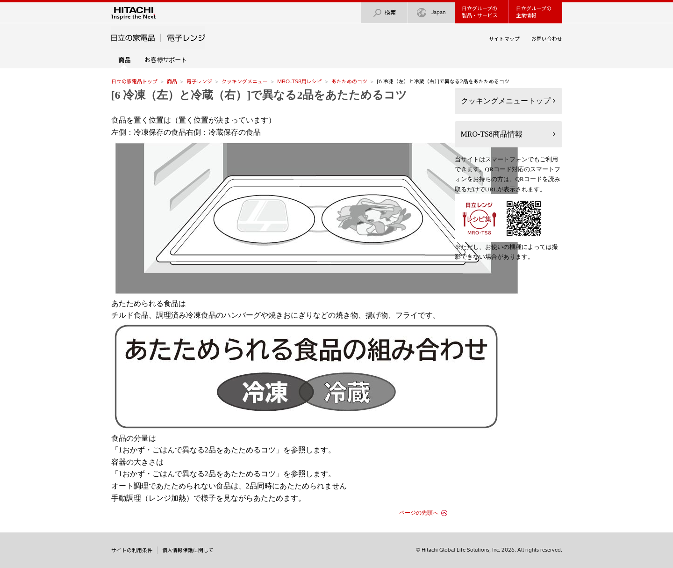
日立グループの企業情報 (533, 12)
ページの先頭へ (418, 513)
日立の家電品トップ (134, 81)
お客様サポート (165, 60)
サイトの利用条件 (131, 550)
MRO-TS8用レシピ (299, 81)
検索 (384, 13)
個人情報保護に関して (188, 550)
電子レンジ (199, 81)
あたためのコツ (349, 81)
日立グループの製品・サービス (480, 12)
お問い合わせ (546, 39)
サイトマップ (504, 39)
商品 (172, 81)
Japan (431, 13)
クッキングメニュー (245, 81)
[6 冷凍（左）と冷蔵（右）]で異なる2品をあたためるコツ (259, 95)
